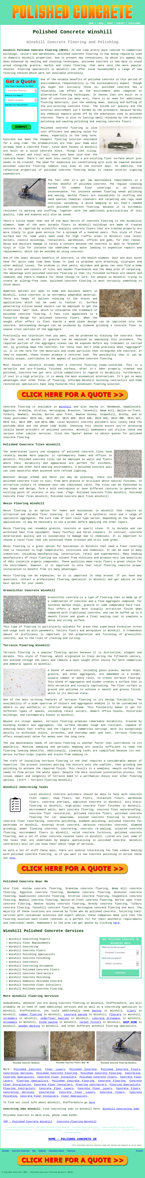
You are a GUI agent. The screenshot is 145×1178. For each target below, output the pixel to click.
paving (96, 1010)
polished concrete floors (93, 813)
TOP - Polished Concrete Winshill (27, 1121)
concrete (67, 429)
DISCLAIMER (134, 23)
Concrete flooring (16, 406)
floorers (115, 1014)
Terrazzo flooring (16, 652)
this (12, 858)
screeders (10, 1018)
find (15, 888)
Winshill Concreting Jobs (121, 1108)
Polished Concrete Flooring (56, 1073)
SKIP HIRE (130, 1022)
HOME (91, 23)
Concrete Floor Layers (56, 1088)
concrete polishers (94, 422)
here (116, 922)
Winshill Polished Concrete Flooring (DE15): (36, 50)
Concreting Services (18, 1073)
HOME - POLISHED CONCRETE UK (72, 1139)
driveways (10, 1022)
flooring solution (16, 919)
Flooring (71, 1151)
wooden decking (29, 1026)
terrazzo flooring (77, 699)
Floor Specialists (74, 1096)
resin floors (103, 561)
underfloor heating (54, 1018)
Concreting (132, 1073)
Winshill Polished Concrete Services (43, 931)
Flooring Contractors (91, 1084)
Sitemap (5, 1151)
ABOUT (110, 23)
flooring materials (54, 102)
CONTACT (121, 23)
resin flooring (105, 565)
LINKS (100, 23)
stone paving (48, 1022)
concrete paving (75, 1014)
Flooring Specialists (18, 1077)
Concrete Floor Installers (56, 1077)
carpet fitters (90, 1022)
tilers (131, 1010)
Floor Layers (55, 1069)
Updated (42, 1151)
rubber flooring (30, 1014)
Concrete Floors (128, 1088)
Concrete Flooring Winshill (77, 1121)
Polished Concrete (27, 1069)
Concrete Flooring (111, 1080)
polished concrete (71, 54)
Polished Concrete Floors (120, 1069)
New (34, 1151)
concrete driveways (106, 1018)
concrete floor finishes (101, 805)
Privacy (139, 1151)
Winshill (65, 406)
